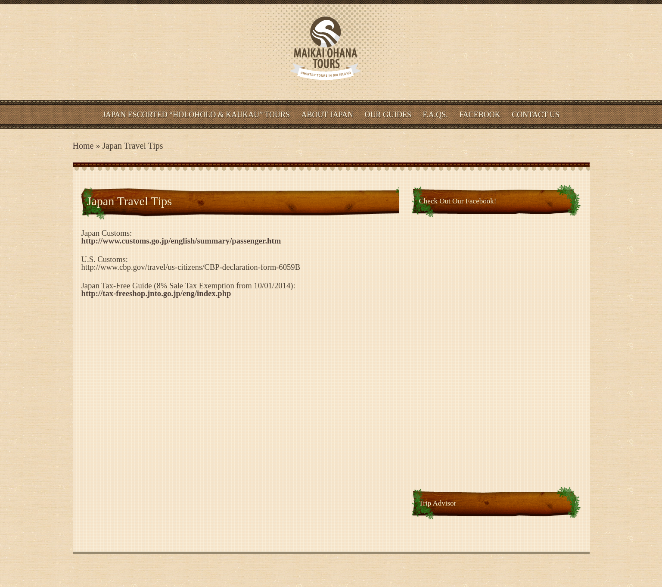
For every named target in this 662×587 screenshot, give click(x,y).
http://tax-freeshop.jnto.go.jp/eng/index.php (156, 293)
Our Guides (388, 114)
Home (83, 145)
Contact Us (535, 114)
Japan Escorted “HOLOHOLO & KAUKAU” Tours (196, 114)
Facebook (479, 114)
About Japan (327, 114)
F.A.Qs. (435, 114)
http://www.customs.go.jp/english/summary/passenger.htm (181, 240)
